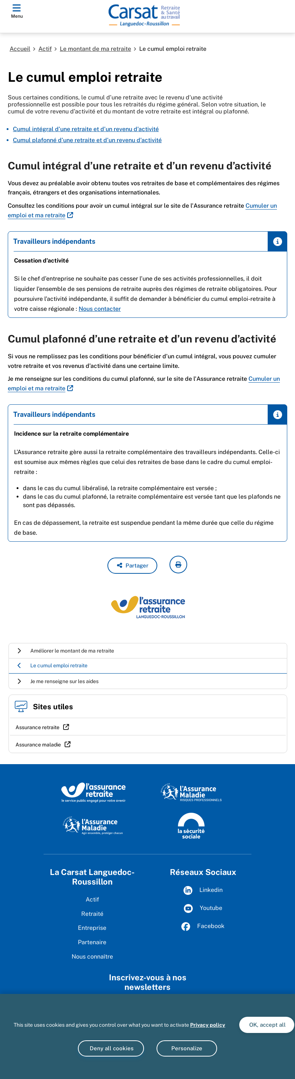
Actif (45, 48)
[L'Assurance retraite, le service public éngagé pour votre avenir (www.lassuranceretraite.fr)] (93, 792)
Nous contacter (100, 308)
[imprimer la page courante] (178, 564)
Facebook (202, 926)
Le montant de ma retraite (95, 48)
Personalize (186, 1048)
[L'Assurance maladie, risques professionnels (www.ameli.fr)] (191, 792)
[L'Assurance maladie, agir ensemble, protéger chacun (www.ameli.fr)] (93, 825)
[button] (132, 566)
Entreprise (92, 927)
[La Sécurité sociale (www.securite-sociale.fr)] (191, 825)
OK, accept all (267, 1025)
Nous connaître (92, 956)
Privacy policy (207, 1025)
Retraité (92, 913)
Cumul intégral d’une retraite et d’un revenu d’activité (86, 129)
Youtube (203, 908)
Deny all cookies (111, 1048)
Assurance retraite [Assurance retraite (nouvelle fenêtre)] (37, 727)
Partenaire (92, 942)
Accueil (20, 48)
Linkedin (203, 890)
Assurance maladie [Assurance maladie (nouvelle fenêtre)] (38, 745)
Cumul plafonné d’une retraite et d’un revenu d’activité (87, 140)
